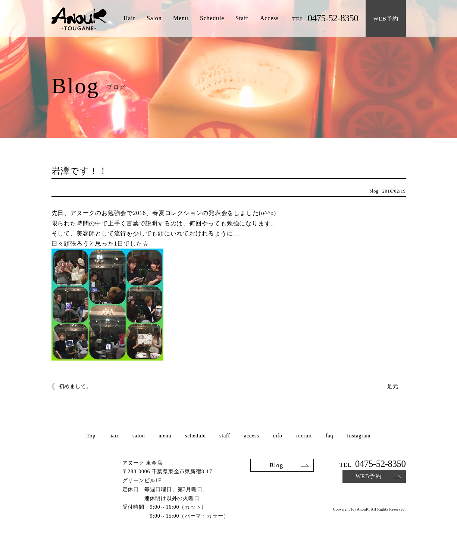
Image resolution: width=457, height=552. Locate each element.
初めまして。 (75, 386)
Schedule (212, 18)
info (277, 436)
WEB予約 (368, 476)
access (251, 436)
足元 (392, 386)
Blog (276, 465)
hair (114, 436)
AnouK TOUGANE (79, 19)
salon (138, 436)
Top (91, 436)
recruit (304, 436)
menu (165, 436)
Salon (154, 18)
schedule (195, 436)
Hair (129, 18)
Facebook (401, 494)
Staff (241, 18)
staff (224, 436)
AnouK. (363, 509)
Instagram (358, 436)
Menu (180, 18)
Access (269, 18)
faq (329, 436)
